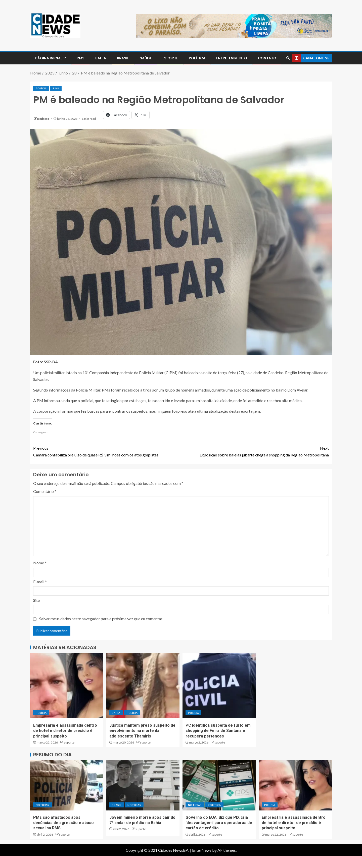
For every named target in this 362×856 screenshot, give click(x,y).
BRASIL (123, 58)
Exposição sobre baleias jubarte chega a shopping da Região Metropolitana (255, 451)
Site (36, 600)
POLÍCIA (41, 88)
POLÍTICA (197, 58)
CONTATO (267, 58)
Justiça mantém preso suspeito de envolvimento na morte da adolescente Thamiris (142, 730)
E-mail (40, 581)
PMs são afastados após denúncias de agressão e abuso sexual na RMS (63, 823)
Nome (40, 562)
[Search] (288, 58)
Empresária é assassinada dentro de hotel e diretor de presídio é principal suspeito (65, 730)
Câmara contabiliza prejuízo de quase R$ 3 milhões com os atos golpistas (107, 451)
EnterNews (201, 850)
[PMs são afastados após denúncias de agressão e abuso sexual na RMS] (66, 785)
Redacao (43, 119)
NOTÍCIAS (42, 804)
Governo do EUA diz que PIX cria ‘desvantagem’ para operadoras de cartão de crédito (219, 823)
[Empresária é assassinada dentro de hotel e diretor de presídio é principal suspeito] (66, 685)
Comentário (44, 491)
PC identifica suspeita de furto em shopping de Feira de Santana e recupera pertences (218, 730)
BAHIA (100, 58)
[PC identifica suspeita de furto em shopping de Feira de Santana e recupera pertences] (219, 685)
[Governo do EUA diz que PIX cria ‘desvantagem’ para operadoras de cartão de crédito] (219, 785)
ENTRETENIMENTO (231, 58)
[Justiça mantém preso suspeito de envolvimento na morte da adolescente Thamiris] (142, 685)
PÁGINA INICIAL (48, 58)
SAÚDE (146, 58)
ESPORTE (170, 58)
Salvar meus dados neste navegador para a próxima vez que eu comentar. (101, 618)
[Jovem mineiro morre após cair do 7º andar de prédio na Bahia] (142, 785)
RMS (80, 58)
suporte (69, 742)
